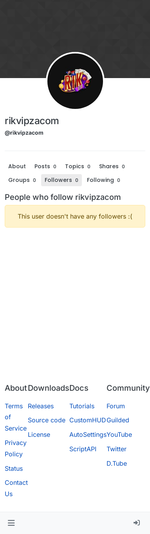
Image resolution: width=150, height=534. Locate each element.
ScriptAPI (82, 449)
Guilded (118, 420)
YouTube (119, 434)
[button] (11, 523)
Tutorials (81, 406)
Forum (116, 406)
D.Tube (117, 463)
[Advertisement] (73, 307)
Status (14, 468)
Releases (41, 406)
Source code (46, 420)
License (39, 434)
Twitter (117, 449)
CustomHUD (87, 420)
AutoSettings (88, 434)
